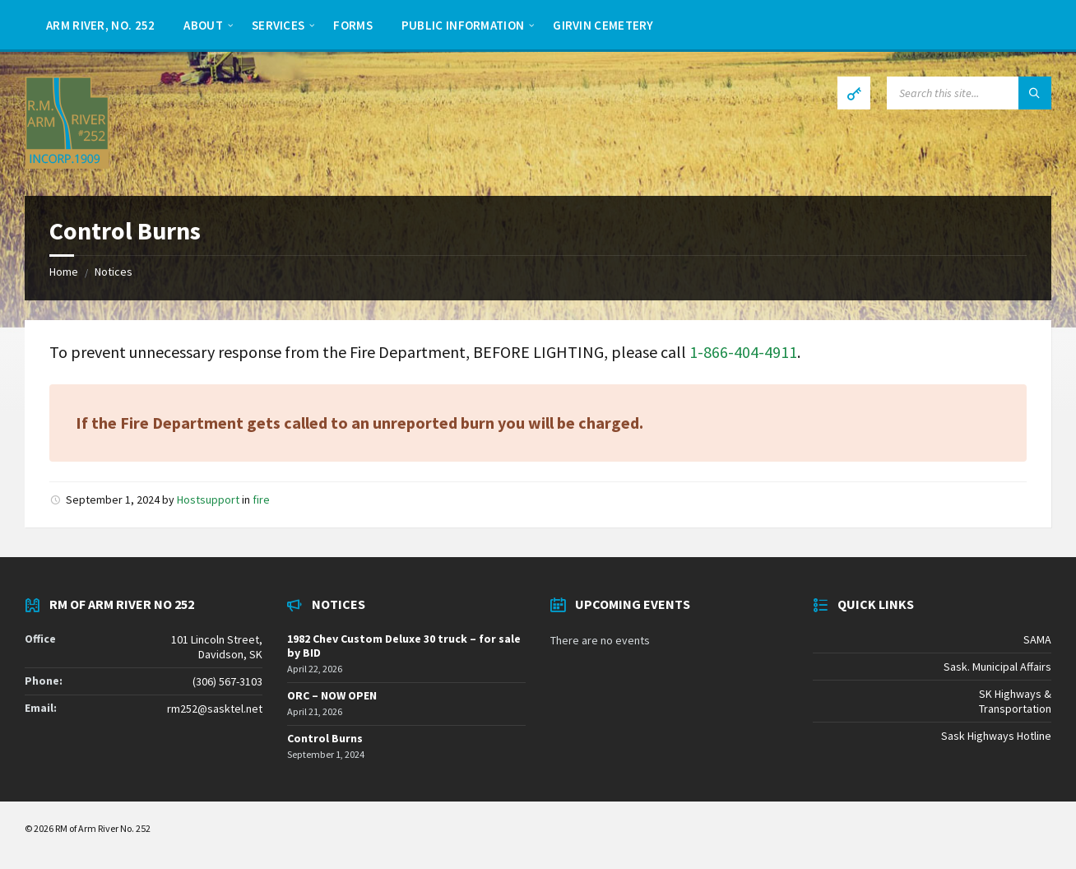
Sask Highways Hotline (996, 735)
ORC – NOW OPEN (332, 695)
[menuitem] (100, 24)
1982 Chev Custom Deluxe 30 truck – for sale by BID (404, 645)
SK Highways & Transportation (1015, 701)
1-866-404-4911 (743, 352)
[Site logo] (67, 164)
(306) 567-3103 (227, 681)
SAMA (1037, 639)
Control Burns (325, 738)
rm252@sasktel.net (214, 708)
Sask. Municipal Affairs (997, 666)
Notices (113, 271)
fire (261, 499)
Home (63, 271)
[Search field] (969, 93)
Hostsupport (208, 499)
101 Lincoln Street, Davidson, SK (216, 647)
